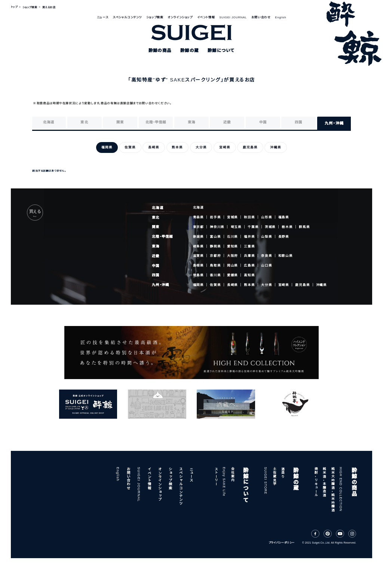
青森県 (198, 217)
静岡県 (215, 246)
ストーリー (216, 476)
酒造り (282, 472)
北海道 (157, 208)
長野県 (283, 237)
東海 (155, 246)
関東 (155, 227)
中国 (155, 266)
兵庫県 (249, 256)
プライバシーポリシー (282, 542)
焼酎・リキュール (316, 482)
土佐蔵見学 (274, 476)
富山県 (215, 237)
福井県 (249, 237)
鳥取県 (215, 265)
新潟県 (198, 237)
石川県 (232, 237)
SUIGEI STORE (265, 480)
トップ (14, 7)
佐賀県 (215, 285)
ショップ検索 (154, 17)
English (280, 17)
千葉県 (253, 227)
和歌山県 (285, 256)
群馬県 (304, 227)
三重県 (249, 246)
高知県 (249, 275)
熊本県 (249, 285)
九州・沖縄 (160, 285)
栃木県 (287, 227)
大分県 (266, 285)
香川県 (215, 275)
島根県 (198, 265)
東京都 (198, 227)
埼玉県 (236, 227)
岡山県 (232, 265)
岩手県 (215, 217)
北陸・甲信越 (162, 237)
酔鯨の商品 (353, 481)
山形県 (266, 217)
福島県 (283, 217)
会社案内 (232, 474)
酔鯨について (245, 484)
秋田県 (249, 217)
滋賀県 (198, 256)
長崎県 (232, 285)
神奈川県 (217, 227)
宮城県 (232, 217)
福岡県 (198, 285)
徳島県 (198, 275)
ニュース (102, 17)
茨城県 (270, 227)
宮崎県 (283, 285)
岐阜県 (198, 246)
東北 (155, 217)
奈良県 (266, 256)
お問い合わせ (260, 17)
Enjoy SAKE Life (224, 481)
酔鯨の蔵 (295, 478)
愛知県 (232, 246)
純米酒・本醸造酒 (324, 482)
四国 (155, 275)
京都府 (215, 256)
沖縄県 (321, 285)
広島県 (249, 265)
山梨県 (266, 237)
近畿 (155, 256)
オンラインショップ (180, 17)
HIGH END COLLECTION (341, 489)
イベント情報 (206, 17)
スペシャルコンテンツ (127, 17)
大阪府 (232, 256)
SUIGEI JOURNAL (233, 17)
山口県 (266, 265)
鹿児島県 (302, 285)
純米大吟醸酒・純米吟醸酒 (332, 489)
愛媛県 (232, 275)
